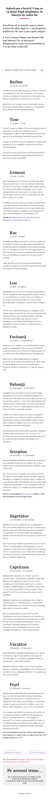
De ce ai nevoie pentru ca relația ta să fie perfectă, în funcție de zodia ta (24, 778)
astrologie (33, 759)
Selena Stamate (25, 793)
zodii (27, 759)
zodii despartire (24, 762)
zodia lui (41, 759)
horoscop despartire (10, 762)
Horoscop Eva (27, 494)
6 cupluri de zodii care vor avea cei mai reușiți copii (24, 782)
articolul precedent (12, 752)
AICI (21, 737)
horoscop (21, 759)
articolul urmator (37, 752)
